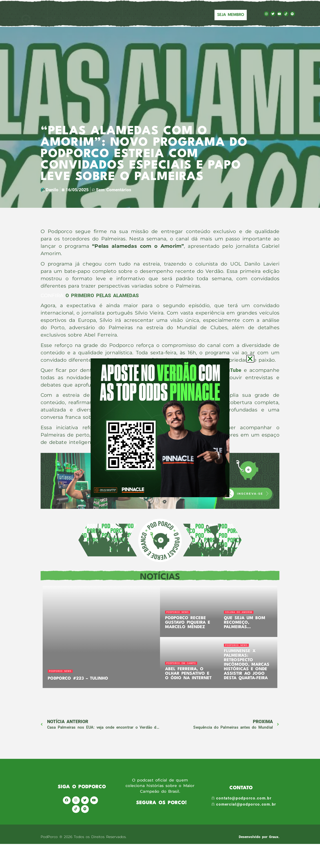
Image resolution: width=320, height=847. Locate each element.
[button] (250, 358)
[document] (160, 423)
